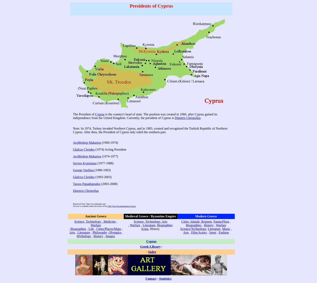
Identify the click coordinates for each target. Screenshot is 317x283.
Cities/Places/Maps (108, 229)
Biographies (78, 229)
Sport (212, 232)
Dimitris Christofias (188, 118)
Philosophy (100, 232)
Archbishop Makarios (87, 142)
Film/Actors (199, 232)
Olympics (115, 232)
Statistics (165, 278)
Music (226, 229)
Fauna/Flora (221, 221)
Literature (83, 232)
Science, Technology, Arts (150, 221)
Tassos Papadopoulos (86, 184)
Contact (151, 278)
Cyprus (100, 114)
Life (91, 229)
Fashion (224, 232)
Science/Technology (193, 229)
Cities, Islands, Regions (196, 221)
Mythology (84, 236)
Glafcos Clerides (84, 149)
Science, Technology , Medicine (95, 221)
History (98, 236)
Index (152, 252)
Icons (144, 229)
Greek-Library (150, 246)
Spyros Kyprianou (85, 163)
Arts (72, 232)
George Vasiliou (84, 170)
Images (110, 236)
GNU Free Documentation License (122, 206)
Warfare (96, 225)
